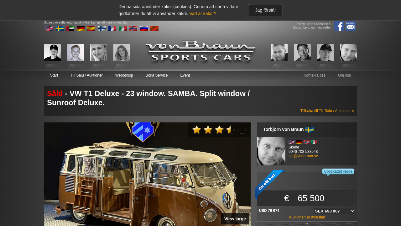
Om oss (344, 75)
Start (54, 75)
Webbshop (124, 75)
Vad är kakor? (203, 13)
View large (235, 218)
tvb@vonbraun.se (303, 156)
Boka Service (157, 75)
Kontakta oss (314, 75)
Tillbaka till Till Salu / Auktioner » (327, 111)
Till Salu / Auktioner (86, 75)
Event (185, 75)
